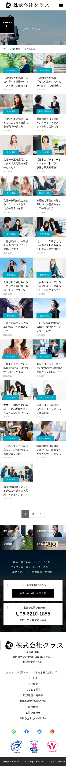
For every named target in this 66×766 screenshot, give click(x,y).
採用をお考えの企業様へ (33, 718)
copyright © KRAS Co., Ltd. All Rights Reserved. (23, 761)
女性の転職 (11, 70)
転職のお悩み (44, 193)
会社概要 (33, 683)
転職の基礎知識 (45, 111)
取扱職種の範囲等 (33, 695)
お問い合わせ (33, 712)
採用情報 (33, 706)
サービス (33, 678)
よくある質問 (33, 689)
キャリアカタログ (46, 397)
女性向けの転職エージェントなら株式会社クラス (33, 672)
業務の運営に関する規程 (33, 701)
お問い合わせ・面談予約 (33, 593)
